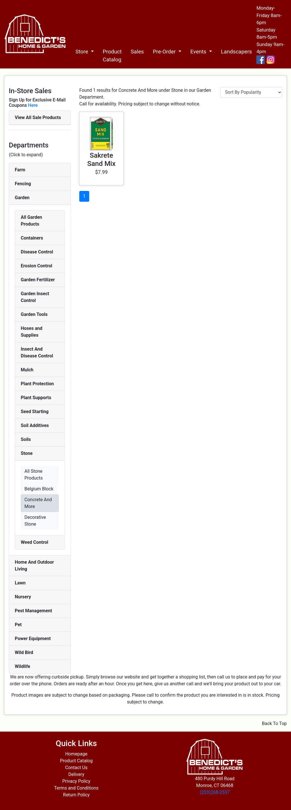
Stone (27, 453)
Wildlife (22, 666)
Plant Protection (37, 383)
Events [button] (199, 51)
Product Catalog (112, 55)
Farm (20, 169)
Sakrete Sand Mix (101, 159)
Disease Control (37, 252)
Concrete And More (38, 503)
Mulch (27, 369)
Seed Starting (35, 411)
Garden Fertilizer (38, 279)
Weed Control (34, 542)
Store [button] (82, 51)
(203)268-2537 (215, 792)
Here (33, 105)
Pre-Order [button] (165, 51)
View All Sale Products (38, 117)
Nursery (23, 596)
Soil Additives (35, 425)
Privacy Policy (76, 781)
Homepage (76, 754)
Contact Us (76, 767)
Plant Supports (36, 397)
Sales (137, 51)
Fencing (23, 183)
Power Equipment (33, 638)
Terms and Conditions (76, 788)
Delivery (76, 774)
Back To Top (274, 723)
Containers (32, 238)
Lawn (20, 583)
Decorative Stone (35, 521)
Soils (26, 439)
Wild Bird (24, 652)
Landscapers (236, 51)
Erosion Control (36, 265)
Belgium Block (38, 489)
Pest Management (33, 610)
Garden (22, 197)
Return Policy (76, 794)
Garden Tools (34, 314)
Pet (18, 624)
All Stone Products (33, 474)
